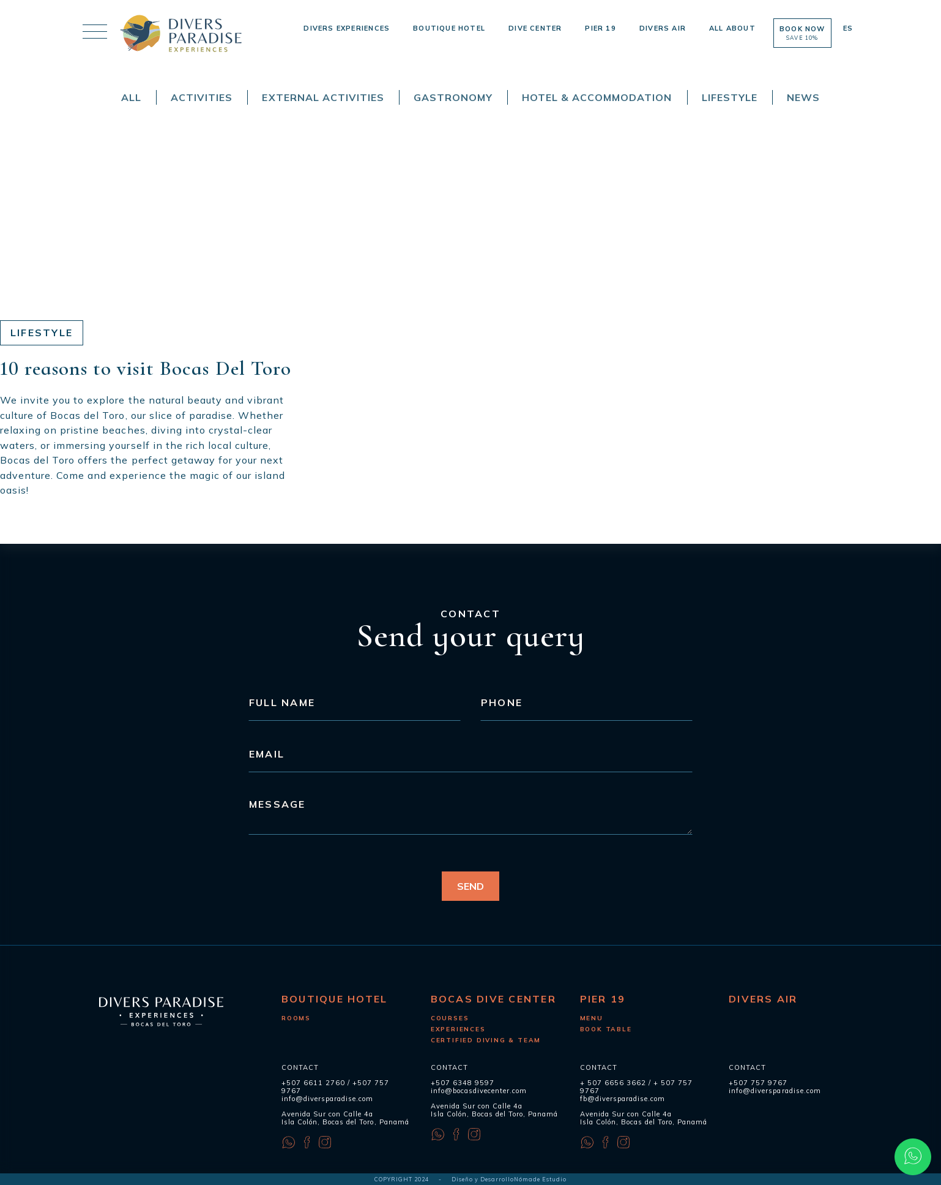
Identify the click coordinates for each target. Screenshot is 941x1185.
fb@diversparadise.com (622, 1098)
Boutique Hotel (449, 28)
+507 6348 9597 (462, 1082)
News (803, 97)
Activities (201, 97)
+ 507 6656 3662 (613, 1082)
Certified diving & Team (486, 1040)
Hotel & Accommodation (597, 97)
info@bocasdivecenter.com (479, 1090)
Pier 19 (600, 28)
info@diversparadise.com (327, 1098)
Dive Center (535, 28)
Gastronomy (453, 97)
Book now (802, 32)
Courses (450, 1018)
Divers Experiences (346, 28)
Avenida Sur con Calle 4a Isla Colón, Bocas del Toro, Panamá (345, 1118)
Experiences (458, 1029)
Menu (591, 1018)
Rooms (296, 1018)
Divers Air (662, 28)
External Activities (323, 97)
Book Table (606, 1029)
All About (732, 28)
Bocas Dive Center (493, 999)
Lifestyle (729, 97)
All (131, 97)
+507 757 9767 (758, 1082)
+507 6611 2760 (313, 1082)
